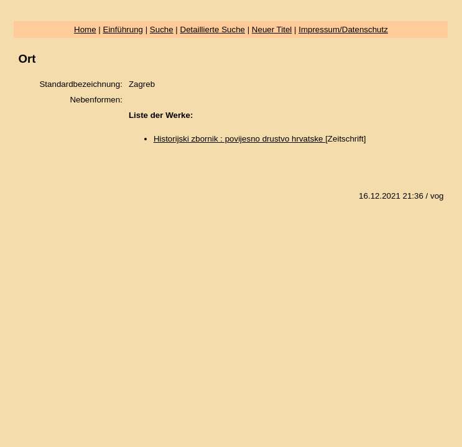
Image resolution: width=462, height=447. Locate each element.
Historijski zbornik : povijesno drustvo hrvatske (239, 138)
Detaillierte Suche (212, 29)
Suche (161, 29)
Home (85, 29)
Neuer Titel (272, 29)
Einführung (123, 29)
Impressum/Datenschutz (343, 29)
